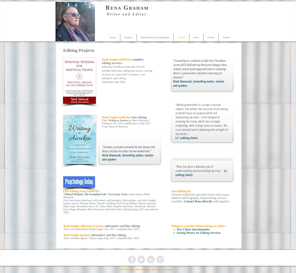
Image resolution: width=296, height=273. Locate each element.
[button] (128, 37)
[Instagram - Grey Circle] (160, 259)
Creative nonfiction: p (184, 194)
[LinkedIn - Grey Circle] (151, 259)
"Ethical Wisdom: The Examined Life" (85, 194)
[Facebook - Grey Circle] (132, 259)
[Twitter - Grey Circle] (141, 259)
